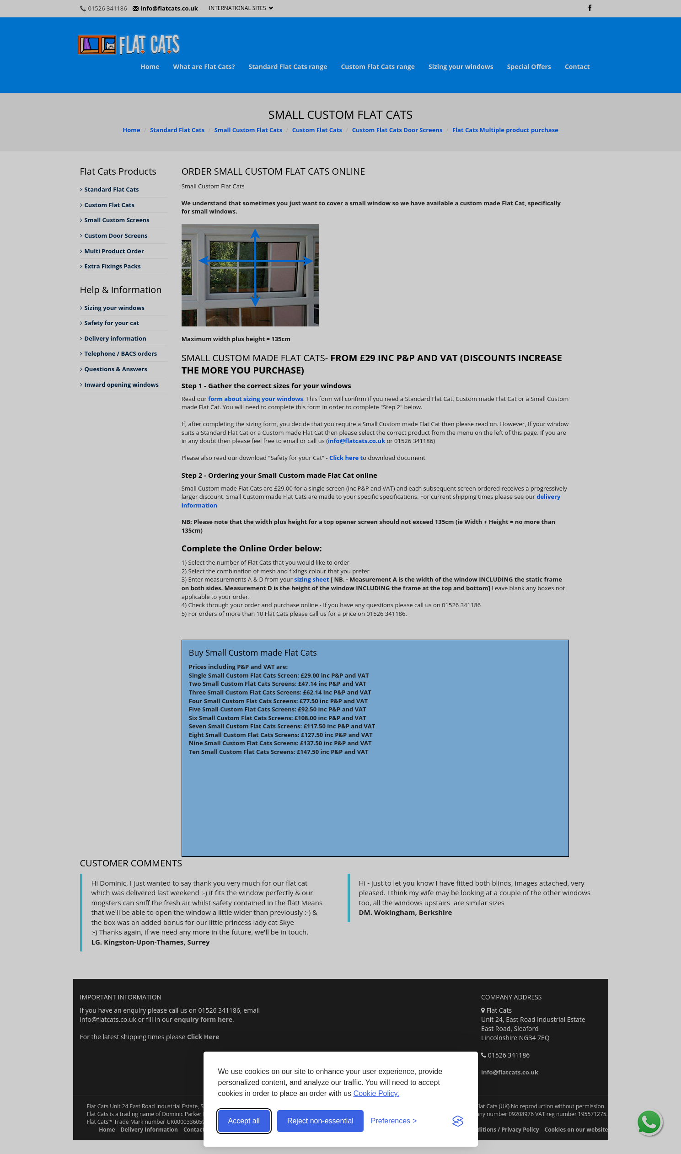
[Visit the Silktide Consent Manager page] (457, 1121)
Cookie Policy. (376, 1093)
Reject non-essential (320, 1121)
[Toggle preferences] (394, 1121)
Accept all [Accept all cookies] (244, 1121)
